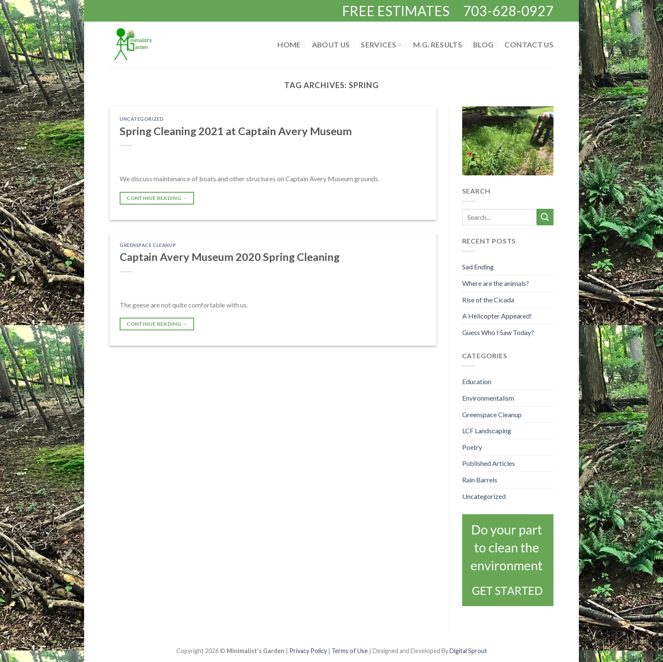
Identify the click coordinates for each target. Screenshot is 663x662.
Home (289, 44)
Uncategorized (142, 119)
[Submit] (545, 217)
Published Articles (488, 463)
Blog (483, 44)
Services (381, 44)
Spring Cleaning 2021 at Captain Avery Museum (236, 131)
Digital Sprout (468, 650)
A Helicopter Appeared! (497, 316)
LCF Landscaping (486, 431)
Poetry (472, 447)
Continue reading (156, 198)
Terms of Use (350, 650)
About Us (331, 44)
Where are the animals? (495, 283)
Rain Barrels (479, 480)
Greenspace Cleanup (148, 245)
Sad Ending (478, 267)
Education (476, 381)
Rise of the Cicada (488, 300)
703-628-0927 (508, 11)
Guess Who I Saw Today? (498, 332)
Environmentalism (488, 398)
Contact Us (528, 44)
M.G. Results (437, 44)
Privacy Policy (308, 650)
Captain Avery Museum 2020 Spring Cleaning (230, 256)
